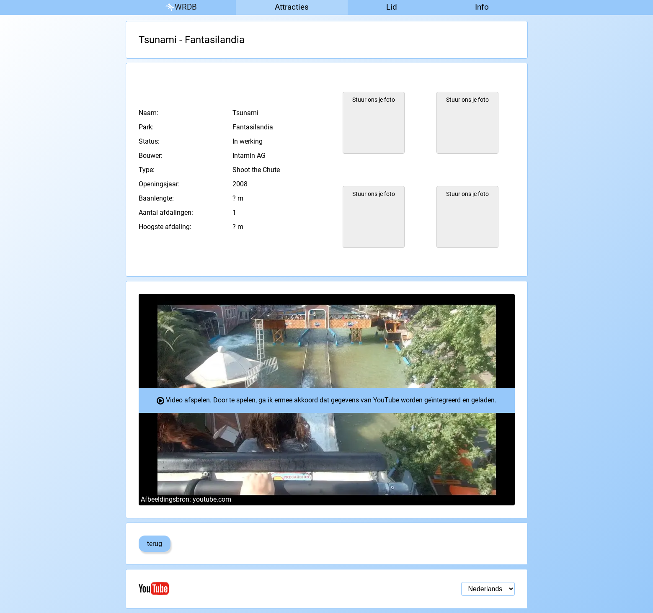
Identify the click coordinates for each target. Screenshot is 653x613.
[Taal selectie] (488, 589)
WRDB (180, 7)
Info (482, 7)
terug (154, 544)
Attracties (292, 7)
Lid (391, 7)
